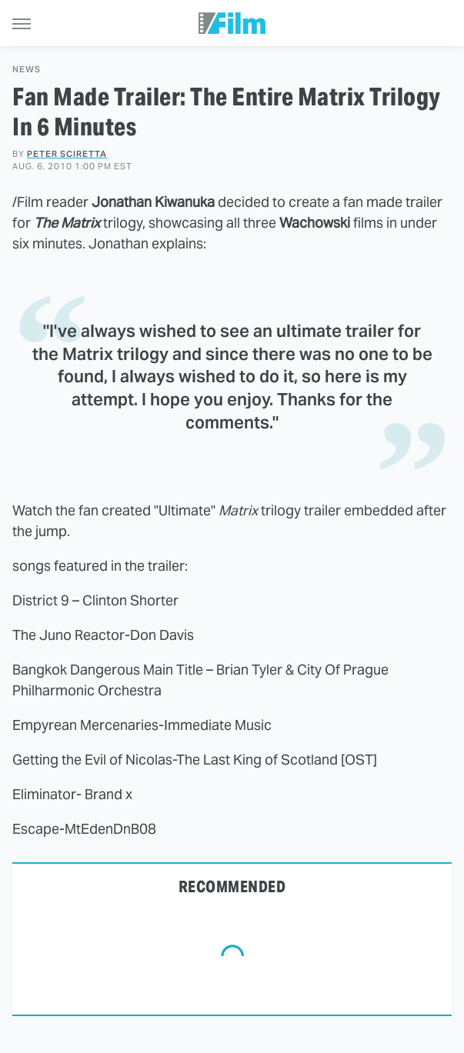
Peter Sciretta (67, 153)
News (26, 70)
